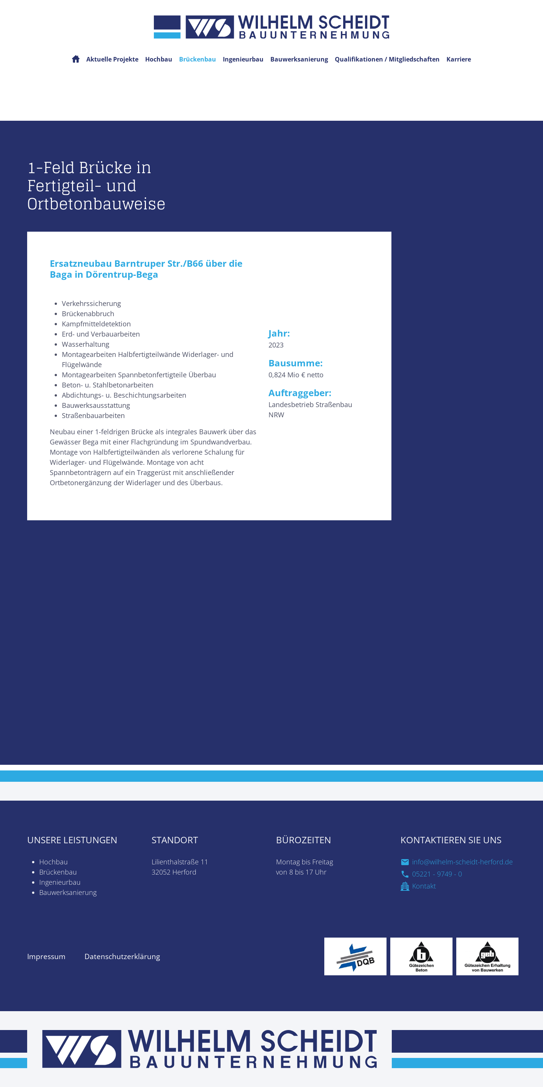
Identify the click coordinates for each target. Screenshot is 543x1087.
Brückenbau (58, 871)
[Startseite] (271, 26)
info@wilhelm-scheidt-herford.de (462, 861)
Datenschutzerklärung (122, 956)
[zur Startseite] (209, 1048)
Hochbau (53, 861)
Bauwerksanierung (68, 892)
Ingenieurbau (60, 882)
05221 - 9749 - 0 (437, 873)
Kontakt (424, 885)
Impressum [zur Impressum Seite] (46, 956)
